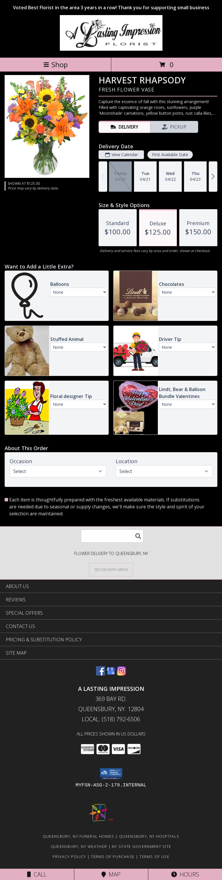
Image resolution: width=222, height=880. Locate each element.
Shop (55, 64)
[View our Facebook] (100, 673)
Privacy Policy (69, 856)
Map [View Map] (111, 874)
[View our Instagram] (121, 673)
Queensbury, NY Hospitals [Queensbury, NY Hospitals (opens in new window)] (149, 836)
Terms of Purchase (112, 856)
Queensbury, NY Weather (79, 846)
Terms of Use (154, 856)
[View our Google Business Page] (111, 673)
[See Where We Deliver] (111, 569)
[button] (111, 774)
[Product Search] (112, 536)
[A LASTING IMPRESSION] (111, 49)
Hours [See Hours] (185, 874)
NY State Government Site (141, 846)
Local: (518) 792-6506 (111, 719)
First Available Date (170, 154)
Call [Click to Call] (37, 874)
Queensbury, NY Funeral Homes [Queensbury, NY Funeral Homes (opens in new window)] (78, 836)
